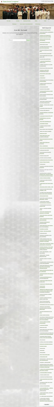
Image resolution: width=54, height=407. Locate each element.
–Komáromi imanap (43, 346)
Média (36, 20)
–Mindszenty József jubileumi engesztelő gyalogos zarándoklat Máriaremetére (45, 308)
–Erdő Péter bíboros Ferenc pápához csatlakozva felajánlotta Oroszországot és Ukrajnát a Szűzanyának (46, 366)
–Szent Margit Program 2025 (45, 42)
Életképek (14, 24)
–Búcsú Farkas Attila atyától (45, 354)
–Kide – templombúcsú (44, 145)
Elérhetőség (37, 24)
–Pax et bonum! (42, 339)
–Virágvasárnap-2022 (43, 356)
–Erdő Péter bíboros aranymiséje (45, 53)
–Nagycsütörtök (42, 352)
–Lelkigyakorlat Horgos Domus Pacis (46, 159)
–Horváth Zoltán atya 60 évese (45, 59)
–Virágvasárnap (42, 77)
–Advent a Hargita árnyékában (45, 177)
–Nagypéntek (42, 75)
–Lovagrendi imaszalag (44, 325)
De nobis (8, 20)
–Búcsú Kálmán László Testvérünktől (46, 129)
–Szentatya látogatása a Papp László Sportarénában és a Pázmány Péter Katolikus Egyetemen (46, 248)
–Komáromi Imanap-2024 (44, 155)
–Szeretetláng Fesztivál (44, 123)
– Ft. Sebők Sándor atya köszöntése (46, 396)
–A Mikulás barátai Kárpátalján (45, 29)
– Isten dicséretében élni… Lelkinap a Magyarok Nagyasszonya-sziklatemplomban (46, 389)
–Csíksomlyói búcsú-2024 (44, 150)
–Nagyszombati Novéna (44, 195)
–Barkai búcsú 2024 (43, 133)
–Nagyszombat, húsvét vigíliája (45, 73)
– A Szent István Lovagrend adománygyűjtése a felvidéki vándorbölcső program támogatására (46, 399)
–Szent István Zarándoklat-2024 (45, 121)
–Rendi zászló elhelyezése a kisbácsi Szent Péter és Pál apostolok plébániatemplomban (46, 267)
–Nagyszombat (42, 348)
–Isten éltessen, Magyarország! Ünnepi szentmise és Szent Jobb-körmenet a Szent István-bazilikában (47, 318)
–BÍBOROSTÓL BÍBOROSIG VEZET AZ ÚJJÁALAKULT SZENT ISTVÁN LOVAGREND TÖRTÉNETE (46, 291)
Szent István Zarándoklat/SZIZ (26, 24)
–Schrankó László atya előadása (45, 157)
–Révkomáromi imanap (44, 44)
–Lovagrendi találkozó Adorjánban (46, 372)
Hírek (45, 20)
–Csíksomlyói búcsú (43, 233)
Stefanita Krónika (26, 20)
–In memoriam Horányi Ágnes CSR (46, 108)
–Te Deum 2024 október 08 (44, 110)
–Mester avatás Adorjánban (44, 314)
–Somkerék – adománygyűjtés (45, 362)
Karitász (17, 20)
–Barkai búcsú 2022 (43, 327)
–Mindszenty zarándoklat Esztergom (46, 344)
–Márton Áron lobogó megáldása (45, 131)
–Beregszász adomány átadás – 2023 (46, 186)
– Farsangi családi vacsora (44, 374)
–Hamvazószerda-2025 (44, 86)
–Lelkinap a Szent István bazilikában (46, 341)
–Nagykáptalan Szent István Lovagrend (47, 304)
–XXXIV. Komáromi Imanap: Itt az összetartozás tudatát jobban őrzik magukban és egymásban (46, 240)
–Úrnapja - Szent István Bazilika (45, 231)
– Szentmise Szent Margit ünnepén (46, 376)
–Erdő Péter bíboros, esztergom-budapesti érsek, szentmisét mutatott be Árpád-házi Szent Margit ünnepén (46, 174)
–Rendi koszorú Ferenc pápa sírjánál (46, 68)
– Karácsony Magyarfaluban (45, 385)
